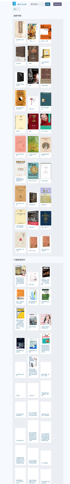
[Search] (37, 4)
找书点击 (57, 4)
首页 (15, 9)
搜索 (47, 4)
